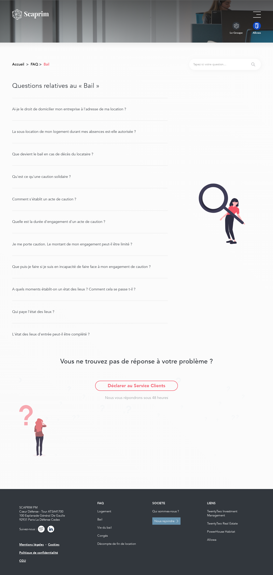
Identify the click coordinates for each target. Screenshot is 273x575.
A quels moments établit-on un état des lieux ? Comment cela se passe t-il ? (73, 289)
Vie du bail (104, 528)
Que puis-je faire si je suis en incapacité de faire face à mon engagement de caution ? (81, 266)
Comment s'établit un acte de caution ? (44, 199)
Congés (102, 536)
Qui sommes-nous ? (165, 511)
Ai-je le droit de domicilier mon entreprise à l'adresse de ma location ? (69, 109)
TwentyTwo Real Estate (222, 523)
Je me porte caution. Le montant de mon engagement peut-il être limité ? (72, 244)
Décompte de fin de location (116, 544)
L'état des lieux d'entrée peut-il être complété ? (51, 334)
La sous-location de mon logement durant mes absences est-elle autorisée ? (74, 131)
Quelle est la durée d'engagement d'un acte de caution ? (58, 221)
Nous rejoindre (164, 521)
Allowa (211, 540)
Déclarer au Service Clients (136, 386)
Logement (104, 511)
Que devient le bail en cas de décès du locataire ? (52, 154)
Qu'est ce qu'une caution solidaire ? (41, 176)
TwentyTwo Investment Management (222, 513)
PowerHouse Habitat (221, 532)
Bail (99, 519)
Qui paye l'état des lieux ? (33, 311)
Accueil (18, 64)
